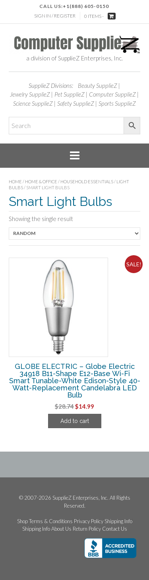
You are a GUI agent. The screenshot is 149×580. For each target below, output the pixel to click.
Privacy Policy (88, 521)
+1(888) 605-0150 (86, 6)
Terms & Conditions (51, 521)
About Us (61, 529)
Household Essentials (86, 181)
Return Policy (87, 529)
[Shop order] (74, 233)
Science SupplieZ (33, 103)
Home (15, 181)
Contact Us (114, 529)
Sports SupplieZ (117, 103)
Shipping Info (118, 521)
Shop (22, 521)
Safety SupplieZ (75, 103)
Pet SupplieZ (69, 94)
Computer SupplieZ (112, 94)
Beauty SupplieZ (97, 85)
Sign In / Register (54, 16)
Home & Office (41, 181)
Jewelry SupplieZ (30, 94)
